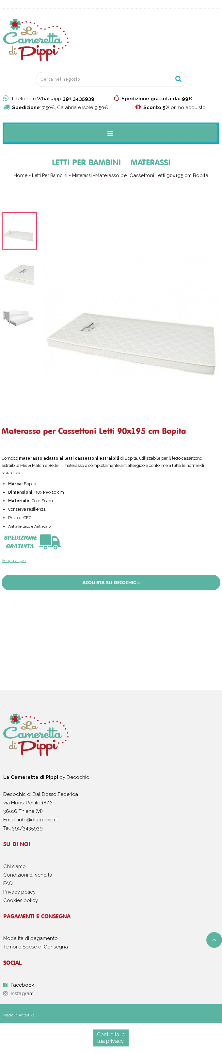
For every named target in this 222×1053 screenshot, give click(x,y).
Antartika (27, 1015)
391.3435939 (78, 99)
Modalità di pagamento (30, 938)
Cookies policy (20, 900)
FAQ (8, 883)
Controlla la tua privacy (111, 1037)
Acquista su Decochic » (111, 582)
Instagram (22, 993)
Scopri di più (14, 560)
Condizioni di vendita (27, 875)
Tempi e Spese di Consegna (35, 947)
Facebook (22, 985)
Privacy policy (19, 892)
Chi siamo (14, 866)
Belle (53, 465)
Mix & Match (32, 465)
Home (20, 175)
